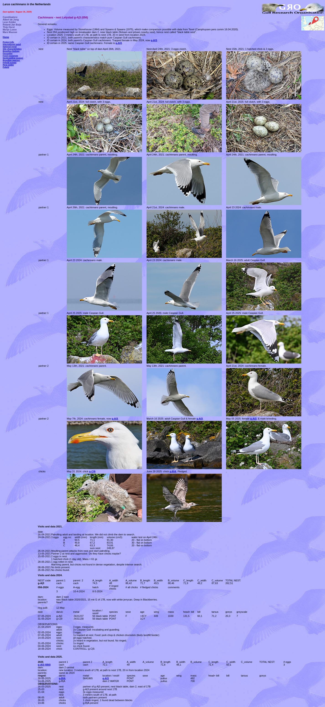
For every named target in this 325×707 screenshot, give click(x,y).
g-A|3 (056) (44, 664)
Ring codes (8, 65)
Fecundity (8, 53)
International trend (12, 44)
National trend (10, 47)
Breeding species (11, 60)
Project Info (8, 42)
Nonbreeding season (13, 58)
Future (6, 67)
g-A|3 (106, 678)
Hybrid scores (9, 62)
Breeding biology (11, 51)
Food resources (10, 56)
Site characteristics (12, 49)
